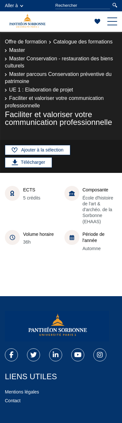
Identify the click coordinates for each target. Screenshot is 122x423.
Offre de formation (26, 41)
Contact (12, 400)
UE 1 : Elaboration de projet (41, 89)
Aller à (14, 5)
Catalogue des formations (83, 41)
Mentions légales (22, 391)
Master (17, 50)
